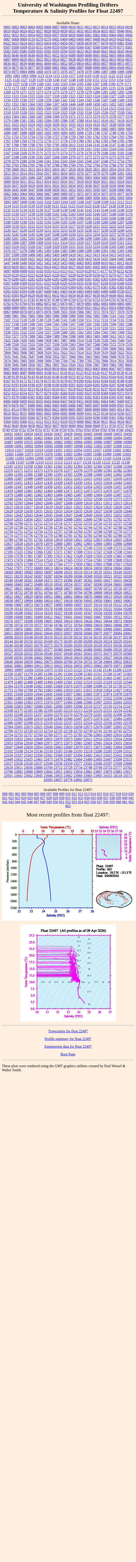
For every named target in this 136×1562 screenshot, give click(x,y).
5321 (120, 243)
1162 (56, 84)
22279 (87, 715)
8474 (7, 405)
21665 (48, 686)
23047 (8, 747)
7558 (56, 344)
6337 (96, 283)
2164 (112, 149)
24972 (87, 780)
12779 (48, 536)
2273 (96, 157)
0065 (120, 35)
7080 (7, 316)
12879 (48, 544)
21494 (48, 682)
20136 (107, 637)
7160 (31, 324)
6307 (7, 283)
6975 (39, 312)
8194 (23, 385)
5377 (15, 251)
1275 (56, 92)
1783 (104, 141)
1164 (72, 84)
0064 (112, 35)
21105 (58, 670)
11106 (10, 462)
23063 (58, 747)
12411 (58, 479)
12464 (48, 491)
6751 (80, 300)
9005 (112, 409)
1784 (112, 141)
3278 (96, 173)
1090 (129, 72)
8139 (15, 377)
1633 (80, 125)
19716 (18, 625)
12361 (48, 466)
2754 (120, 161)
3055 (72, 173)
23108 (18, 751)
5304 (129, 239)
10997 (68, 446)
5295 (72, 239)
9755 (38, 430)
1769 (23, 141)
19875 (8, 629)
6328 (55, 283)
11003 (97, 446)
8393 (96, 397)
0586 (23, 51)
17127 (78, 548)
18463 (18, 584)
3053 (56, 173)
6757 (128, 300)
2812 (23, 169)
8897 (80, 409)
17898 (107, 564)
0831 (96, 59)
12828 (18, 544)
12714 (48, 523)
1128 (31, 80)
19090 (68, 605)
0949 (120, 68)
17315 (87, 552)
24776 (68, 780)
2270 (72, 157)
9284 (56, 418)
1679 (88, 129)
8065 (96, 369)
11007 (107, 446)
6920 (80, 308)
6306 (129, 279)
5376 (7, 251)
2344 (72, 161)
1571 (72, 116)
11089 (107, 454)
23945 (38, 776)
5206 (112, 222)
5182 (96, 218)
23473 (48, 759)
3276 (80, 173)
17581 (97, 560)
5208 (129, 222)
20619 (78, 658)
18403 (97, 580)
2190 (31, 157)
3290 (64, 177)
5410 (72, 255)
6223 (31, 275)
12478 (127, 491)
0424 (23, 43)
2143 (80, 145)
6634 (72, 295)
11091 (126, 454)
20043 (38, 633)
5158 (31, 214)
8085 (15, 373)
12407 (18, 479)
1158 (24, 84)
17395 (48, 556)
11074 (38, 454)
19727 (38, 625)
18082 (28, 572)
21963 (28, 702)
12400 (97, 475)
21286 (48, 674)
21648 (28, 686)
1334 (7, 100)
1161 (47, 84)
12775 (18, 536)
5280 (7, 239)
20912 (38, 666)
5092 (112, 198)
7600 (112, 348)
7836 (129, 361)
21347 (117, 674)
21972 (38, 702)
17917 (117, 564)
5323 (7, 247)
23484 (78, 759)
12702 (117, 519)
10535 (28, 442)
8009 (15, 369)
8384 (56, 397)
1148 (72, 80)
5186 (120, 218)
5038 (104, 186)
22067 (28, 706)
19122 (117, 605)
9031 (23, 413)
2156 (56, 149)
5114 (7, 206)
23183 (58, 751)
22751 (127, 731)
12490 (87, 495)
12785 (107, 536)
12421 (18, 483)
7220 (104, 328)
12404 (127, 475)
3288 (47, 177)
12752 (28, 531)
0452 (31, 43)
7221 (112, 328)
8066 (104, 369)
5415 (112, 255)
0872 (120, 64)
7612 (63, 352)
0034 (96, 31)
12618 (38, 507)
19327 (58, 613)
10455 (117, 434)
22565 (117, 723)
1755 (39, 137)
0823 (47, 59)
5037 (96, 186)
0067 (7, 39)
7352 (129, 332)
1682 (104, 129)
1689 (31, 133)
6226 (56, 275)
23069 (68, 747)
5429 (80, 259)
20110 (48, 637)
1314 (23, 96)
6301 (88, 279)
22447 (78, 719)
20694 (58, 662)
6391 (129, 287)
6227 (64, 275)
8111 (55, 373)
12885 (107, 544)
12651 (107, 515)
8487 (80, 405)
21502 (78, 682)
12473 (87, 491)
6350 (128, 283)
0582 (7, 51)
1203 (87, 88)
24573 (127, 776)
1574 (96, 116)
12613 (117, 503)
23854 (78, 772)
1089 (120, 72)
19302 (28, 613)
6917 (56, 308)
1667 (129, 125)
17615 (127, 560)
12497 (117, 495)
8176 (56, 381)
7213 (63, 328)
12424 (38, 483)
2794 (96, 165)
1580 (15, 121)
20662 (38, 662)
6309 (23, 283)
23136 (38, 751)
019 (124, 794)
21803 (48, 690)
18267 (38, 576)
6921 (88, 308)
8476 (15, 405)
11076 (48, 454)
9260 (7, 418)
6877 (72, 304)
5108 (96, 202)
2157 (64, 149)
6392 (7, 291)
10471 (68, 438)
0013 (96, 27)
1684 (120, 129)
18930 (127, 597)
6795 (31, 304)
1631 (64, 125)
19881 (28, 629)
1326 (104, 96)
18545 (58, 584)
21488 (28, 682)
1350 (129, 100)
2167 (7, 153)
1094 (32, 76)
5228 (23, 230)
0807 (7, 59)
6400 (47, 291)
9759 (63, 430)
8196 (31, 385)
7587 (39, 348)
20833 (127, 662)
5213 (39, 226)
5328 (47, 247)
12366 (97, 466)
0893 (104, 68)
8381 (31, 397)
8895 (72, 409)
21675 (78, 686)
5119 (39, 206)
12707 (127, 519)
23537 (38, 763)
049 (49, 802)
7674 (7, 361)
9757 (47, 430)
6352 (7, 287)
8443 (47, 401)
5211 (23, 226)
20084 (117, 633)
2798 (129, 165)
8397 (120, 397)
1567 (39, 116)
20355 (18, 649)
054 (80, 802)
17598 (107, 560)
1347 (104, 100)
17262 (28, 552)
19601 (48, 621)
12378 (78, 470)
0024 (23, 31)
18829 (28, 597)
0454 (47, 43)
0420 (120, 39)
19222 (107, 609)
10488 (97, 438)
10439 (68, 434)
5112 (120, 202)
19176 (48, 609)
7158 (15, 324)
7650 (47, 357)
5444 (112, 259)
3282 (129, 173)
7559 (64, 344)
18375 (58, 580)
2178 (88, 153)
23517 (8, 763)
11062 (117, 450)
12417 (107, 479)
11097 (48, 458)
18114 (87, 572)
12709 (18, 523)
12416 (97, 479)
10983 (68, 442)
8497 (96, 405)
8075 (120, 369)
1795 (56, 145)
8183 (96, 381)
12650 (97, 515)
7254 (39, 332)
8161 (88, 377)
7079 (129, 312)
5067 (47, 194)
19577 (18, 621)
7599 (104, 348)
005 (36, 794)
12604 (28, 503)
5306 (15, 243)
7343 (104, 332)
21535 (117, 682)
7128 (31, 320)
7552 (23, 344)
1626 (47, 125)
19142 (18, 609)
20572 (97, 654)
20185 (68, 641)
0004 (31, 27)
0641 (104, 51)
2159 (80, 149)
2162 (96, 149)
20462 (78, 649)
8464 (104, 401)
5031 (47, 186)
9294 (88, 418)
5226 (7, 230)
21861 (78, 694)
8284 (64, 393)
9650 (31, 426)
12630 (28, 511)
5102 (48, 202)
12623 (87, 507)
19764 (78, 625)
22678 (97, 727)
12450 (48, 487)
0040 (120, 31)
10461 (28, 438)
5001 (72, 177)
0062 (96, 35)
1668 (7, 129)
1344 (80, 100)
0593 (56, 51)
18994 (28, 601)
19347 (87, 613)
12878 (38, 544)
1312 (7, 96)
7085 (47, 316)
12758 (68, 531)
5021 (104, 182)
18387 (78, 580)
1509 (64, 108)
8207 (112, 385)
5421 (31, 259)
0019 (7, 31)
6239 (88, 275)
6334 (72, 283)
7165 (56, 324)
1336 (23, 100)
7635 (7, 357)
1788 (15, 145)
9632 (112, 422)
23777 (117, 767)
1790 (31, 145)
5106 (80, 202)
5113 (128, 202)
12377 (68, 470)
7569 (104, 344)
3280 (112, 173)
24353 (107, 776)
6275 (104, 275)
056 (93, 802)
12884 (97, 544)
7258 (56, 332)
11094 (29, 458)
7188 (15, 328)
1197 (39, 88)
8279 (47, 393)
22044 (117, 702)
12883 (87, 544)
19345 (78, 613)
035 (93, 798)
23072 (87, 747)
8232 (96, 389)
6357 (47, 287)
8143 (31, 377)
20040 (28, 633)
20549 (68, 654)
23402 (87, 755)
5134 (23, 210)
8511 (7, 409)
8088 (31, 373)
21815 (87, 690)
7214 (72, 328)
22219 (97, 711)
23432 (117, 755)
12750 (8, 531)
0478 (104, 43)
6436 (72, 291)
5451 (39, 263)
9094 (56, 413)
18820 (117, 593)
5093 (120, 198)
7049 (56, 312)
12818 (48, 540)
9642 (7, 426)
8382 (39, 397)
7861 (47, 365)
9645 (15, 426)
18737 (127, 588)
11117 (77, 462)
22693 (117, 727)
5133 (15, 210)
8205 (96, 385)
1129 (40, 80)
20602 (38, 658)
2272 (88, 157)
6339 (112, 283)
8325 (88, 393)
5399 (23, 255)
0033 (88, 31)
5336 (104, 247)
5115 (15, 206)
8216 (55, 389)
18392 (87, 580)
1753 (23, 137)
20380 (58, 649)
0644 (129, 51)
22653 (68, 727)
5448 (15, 263)
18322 (117, 576)
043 (11, 802)
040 (125, 798)
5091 (104, 198)
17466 (127, 556)
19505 (107, 617)
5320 (112, 243)
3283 (7, 177)
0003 (23, 27)
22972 (58, 743)
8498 (104, 405)
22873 (68, 739)
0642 (112, 51)
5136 (39, 210)
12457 (117, 487)
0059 (72, 35)
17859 (78, 564)
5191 (31, 222)
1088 (112, 72)
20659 (28, 662)
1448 (80, 104)
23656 (28, 767)
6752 (88, 300)
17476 (18, 560)
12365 (87, 466)
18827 (18, 597)
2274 (104, 157)
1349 (120, 100)
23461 (38, 759)
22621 (38, 727)
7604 (7, 352)
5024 (120, 182)
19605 (58, 621)
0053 (23, 35)
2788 (56, 165)
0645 (7, 55)
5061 (129, 190)
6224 (39, 275)
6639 (104, 295)
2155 (47, 149)
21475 (127, 678)
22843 (28, 739)
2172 (47, 153)
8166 (129, 377)
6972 (31, 312)
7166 (64, 324)
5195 (64, 222)
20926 (68, 666)
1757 (56, 137)
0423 (15, 43)
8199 (56, 385)
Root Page (67, 1054)
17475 (8, 560)
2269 (64, 157)
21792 (38, 690)
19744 (48, 625)
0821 (31, 59)
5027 (15, 186)
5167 (104, 214)
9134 (104, 413)
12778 (38, 536)
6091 (88, 267)
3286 (31, 177)
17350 (8, 556)
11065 (9, 454)
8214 (39, 389)
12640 (127, 511)
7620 (112, 352)
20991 (9, 670)
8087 (23, 373)
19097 (78, 605)
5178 (64, 218)
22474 (97, 719)
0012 (88, 27)
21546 (127, 682)
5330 (64, 247)
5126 (96, 206)
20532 (28, 654)
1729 (88, 133)
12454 (87, 487)
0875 (15, 68)
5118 (31, 206)
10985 (87, 442)
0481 (120, 43)
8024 (39, 369)
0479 (112, 43)
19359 (107, 613)
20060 (87, 633)
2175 (72, 153)
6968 (15, 312)
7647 (31, 357)
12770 (117, 531)
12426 (48, 483)
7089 (72, 316)
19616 (78, 621)
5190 (23, 222)
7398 (72, 336)
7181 (88, 324)
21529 (107, 682)
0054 (31, 35)
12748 (117, 527)
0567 (88, 47)
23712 (57, 767)
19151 (28, 609)
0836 (7, 64)
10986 (97, 442)
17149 (87, 548)
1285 (120, 92)
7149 (72, 320)
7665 (96, 357)
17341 (127, 552)
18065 (127, 568)
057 (99, 802)
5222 (104, 226)
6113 (56, 271)
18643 (28, 588)
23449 (8, 759)
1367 (56, 104)
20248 (18, 645)
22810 (117, 735)
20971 (117, 666)
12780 (58, 536)
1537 (112, 112)
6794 (23, 304)
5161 (56, 214)
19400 (18, 617)
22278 (78, 715)
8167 (7, 381)
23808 (28, 772)
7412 (112, 336)
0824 (56, 59)
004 (30, 794)
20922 (58, 666)
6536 (120, 291)
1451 (104, 104)
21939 (117, 698)
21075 (48, 670)
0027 (39, 31)
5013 (39, 182)
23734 (77, 767)
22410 (38, 719)
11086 (97, 454)
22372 (8, 719)
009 (62, 794)
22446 (68, 719)
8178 (64, 381)
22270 (58, 715)
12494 (97, 495)
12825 (117, 540)
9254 (112, 413)
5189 (15, 222)
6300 (80, 279)
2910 (120, 169)
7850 (31, 365)
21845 (48, 694)
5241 (129, 230)
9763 (87, 430)
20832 (117, 662)
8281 (56, 393)
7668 (112, 357)
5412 (88, 255)
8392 (88, 397)
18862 (68, 597)
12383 (127, 470)
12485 (68, 495)
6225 (47, 275)
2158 (72, 149)
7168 (80, 324)
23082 (107, 747)
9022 (15, 413)
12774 (8, 536)
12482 (38, 495)
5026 (7, 186)
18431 (117, 580)
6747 (47, 300)
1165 (79, 84)
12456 (107, 487)
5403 (56, 255)
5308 (31, 243)
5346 (129, 247)
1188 (31, 88)
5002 (80, 177)
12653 (127, 515)
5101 (40, 202)
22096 (78, 706)
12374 (48, 470)
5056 (96, 190)
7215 (80, 328)
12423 (28, 483)
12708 (8, 523)
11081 (58, 454)
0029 (56, 31)
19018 (68, 601)
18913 (107, 597)
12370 (8, 470)
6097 (7, 271)
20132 (77, 637)
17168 (107, 548)
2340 (39, 161)
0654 (64, 55)
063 (68, 806)
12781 (68, 536)
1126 (16, 80)
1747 (104, 133)
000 (5, 794)
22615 (28, 727)
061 (125, 802)
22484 (117, 719)
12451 (58, 487)
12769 (107, 531)
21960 (18, 702)
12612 (107, 503)
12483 (48, 495)
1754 (31, 137)
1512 (88, 108)
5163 (72, 214)
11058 (107, 450)
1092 (16, 76)
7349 (120, 332)
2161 (88, 149)
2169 (23, 153)
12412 (67, 479)
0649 (31, 55)
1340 (56, 100)
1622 (15, 125)
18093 (38, 572)
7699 (47, 361)
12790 (18, 540)
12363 (68, 466)
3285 (23, 177)
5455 (64, 263)
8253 (15, 393)
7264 (96, 332)
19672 (117, 621)
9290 (64, 418)
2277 (129, 157)
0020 (15, 31)
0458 (80, 43)
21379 (18, 678)
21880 (8, 698)
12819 (58, 540)
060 (118, 802)
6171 (96, 271)
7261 (72, 332)
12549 (58, 499)
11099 (68, 458)
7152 (96, 320)
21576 (18, 686)
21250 (8, 674)
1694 (64, 133)
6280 (15, 279)
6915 (39, 308)
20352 (8, 649)
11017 (19, 450)
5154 (129, 210)
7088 (64, 316)
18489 (38, 584)
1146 (56, 80)
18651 (38, 588)
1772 (39, 141)
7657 (64, 357)
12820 (68, 540)
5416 (120, 255)
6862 (39, 304)
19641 (97, 621)
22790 (87, 735)
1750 (129, 133)
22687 (107, 727)
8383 (47, 397)
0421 (128, 39)
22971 (48, 743)
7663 (88, 357)
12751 (18, 531)
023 (17, 798)
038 (112, 798)
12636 (87, 511)
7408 (104, 336)
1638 (112, 125)
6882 (96, 304)
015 (99, 794)
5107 (88, 202)
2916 (39, 173)
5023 (112, 182)
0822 (39, 59)
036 (99, 798)
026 (36, 798)
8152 (80, 377)
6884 (112, 304)
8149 (64, 377)
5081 (23, 198)
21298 (78, 674)
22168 (8, 711)
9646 (23, 426)
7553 (31, 344)
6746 (39, 300)
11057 (97, 450)
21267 (18, 674)
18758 (28, 593)
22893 (78, 739)
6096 (129, 267)
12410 (48, 479)
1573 (88, 116)
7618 (96, 352)
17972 (28, 568)
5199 (96, 222)
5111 (112, 202)
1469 (129, 104)
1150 (87, 80)
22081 (48, 706)
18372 (48, 580)
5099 (23, 202)
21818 (97, 690)
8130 (120, 373)
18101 (68, 572)
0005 (39, 27)
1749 (120, 133)
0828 (72, 59)
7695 (31, 361)
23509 (117, 759)
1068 (39, 72)
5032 (56, 186)
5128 (112, 206)
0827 (64, 59)
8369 (112, 393)
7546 (120, 340)
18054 (107, 568)
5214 (47, 226)
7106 (129, 316)
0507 (7, 47)
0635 (88, 51)
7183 (104, 324)
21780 (28, 690)
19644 (107, 621)
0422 (7, 43)
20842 (8, 666)
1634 (88, 125)
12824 (107, 540)
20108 (28, 637)
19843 (107, 625)
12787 (127, 536)
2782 (7, 165)
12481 (28, 495)
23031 (117, 743)
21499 (58, 682)
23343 (28, 755)
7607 (31, 352)
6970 (23, 312)
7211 (47, 328)
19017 (58, 601)
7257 (47, 332)
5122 (63, 206)
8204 (88, 385)
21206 (117, 670)
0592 (47, 51)
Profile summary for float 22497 (68, 1039)
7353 (7, 336)
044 (17, 802)
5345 (120, 247)
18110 (78, 572)
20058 (77, 633)
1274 (47, 92)
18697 (87, 588)
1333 (129, 96)
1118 (79, 76)
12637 (97, 511)
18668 (58, 588)
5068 (56, 194)
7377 (15, 336)
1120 (95, 76)
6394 (23, 291)
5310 (47, 243)
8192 (7, 385)
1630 (56, 125)
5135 (31, 210)
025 (30, 798)
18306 (78, 576)
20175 (58, 641)
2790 (72, 165)
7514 (80, 340)
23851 (58, 772)
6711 (23, 300)
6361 (80, 287)
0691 (96, 55)
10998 (78, 446)
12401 (107, 475)
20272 (48, 645)
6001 (72, 263)
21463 (107, 678)
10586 (38, 442)
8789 (23, 409)
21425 (58, 678)
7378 (23, 336)
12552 (87, 499)
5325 (23, 247)
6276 (112, 275)
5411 (80, 255)
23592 (87, 763)
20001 (117, 629)
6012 (120, 263)
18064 (117, 568)
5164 (80, 214)
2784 (23, 165)
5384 (56, 251)
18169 (117, 572)
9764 (95, 430)
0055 (39, 35)
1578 (129, 116)
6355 (31, 287)
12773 (127, 531)
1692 (47, 133)
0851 (56, 64)
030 (62, 798)
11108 (29, 462)
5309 (39, 243)
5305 (7, 243)
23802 (18, 772)
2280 (23, 161)
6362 (88, 287)
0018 (128, 27)
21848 (58, 694)
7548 (7, 344)
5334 (96, 247)
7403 (88, 336)
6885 (120, 304)
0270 (39, 39)
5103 (56, 202)
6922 (96, 308)
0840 (31, 64)
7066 (80, 312)
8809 (39, 409)
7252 (23, 332)
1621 (7, 125)
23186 (68, 751)
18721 (107, 588)
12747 (107, 527)
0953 (129, 68)
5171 (7, 218)
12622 (78, 507)
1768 (15, 141)
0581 (128, 47)
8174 (39, 381)
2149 (129, 145)
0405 (72, 39)
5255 (104, 234)
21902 (68, 698)
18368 (38, 580)
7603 (129, 348)
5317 (88, 243)
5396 (129, 251)
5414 (104, 255)
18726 (117, 588)
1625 (39, 125)
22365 (127, 715)
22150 (107, 706)
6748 (55, 300)
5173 (23, 218)
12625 (107, 507)
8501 (120, 405)
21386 (28, 678)
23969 (78, 776)
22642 (58, 727)
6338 (104, 283)
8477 (23, 405)
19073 (38, 605)
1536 (104, 112)
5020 (96, 182)
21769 (18, 690)
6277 (120, 275)
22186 (38, 711)
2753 (112, 161)
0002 (15, 27)
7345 (112, 332)
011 (74, 794)
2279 (15, 161)
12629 (18, 511)
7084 (39, 316)
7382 (39, 336)
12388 (38, 475)
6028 (80, 267)
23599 (117, 763)
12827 (8, 544)
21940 (127, 698)
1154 (119, 80)
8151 (72, 377)
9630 (96, 422)
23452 (18, 759)
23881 (117, 772)
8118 (63, 373)
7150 (80, 320)
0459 (88, 43)
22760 (38, 735)
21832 (127, 690)
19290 (8, 613)
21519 (87, 682)
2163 (104, 149)
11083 (68, 454)
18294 (58, 576)
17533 (48, 560)
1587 (72, 121)
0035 (104, 31)
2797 (120, 165)
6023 (39, 267)
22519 (48, 723)
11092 (9, 458)
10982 (58, 442)
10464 (48, 438)
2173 (56, 153)
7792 (96, 361)
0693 (112, 55)
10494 (117, 438)
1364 (31, 104)
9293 (80, 418)
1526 (72, 112)
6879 (80, 304)
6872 (47, 304)
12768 (97, 531)
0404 (63, 39)
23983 (87, 776)
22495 (127, 719)
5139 (64, 210)
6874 (64, 304)
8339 (96, 393)
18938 (8, 601)
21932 (107, 698)
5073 (88, 194)
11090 (117, 454)
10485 (87, 438)
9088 (31, 413)
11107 (20, 462)
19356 (97, 613)
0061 (88, 35)
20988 (127, 666)
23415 (107, 755)
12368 (117, 466)
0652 (56, 55)
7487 (64, 340)
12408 (28, 479)
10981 (48, 442)
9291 (72, 418)
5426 (72, 259)
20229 (117, 641)
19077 (48, 605)
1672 (39, 129)
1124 (127, 76)
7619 (104, 352)
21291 (58, 674)
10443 (87, 434)
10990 (8, 446)
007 (49, 794)
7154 (112, 320)
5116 (23, 206)
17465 (117, 556)
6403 (64, 291)
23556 (58, 763)
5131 (128, 206)
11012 (127, 446)
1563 (7, 116)
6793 (15, 304)
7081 (15, 316)
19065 (127, 601)
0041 (129, 31)
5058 (112, 190)
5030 (39, 186)
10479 (78, 438)
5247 (47, 234)
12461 (28, 491)
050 (55, 802)
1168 (103, 84)
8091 (39, 373)
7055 (64, 312)
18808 (97, 593)
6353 (15, 287)
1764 (112, 137)
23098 (127, 747)
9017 (128, 409)
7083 (31, 316)
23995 (97, 776)
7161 (39, 324)
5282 (23, 239)
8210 (7, 389)
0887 (80, 68)
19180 (58, 609)
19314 (38, 613)
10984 (78, 442)
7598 (96, 348)
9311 (31, 422)
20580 (127, 654)
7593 (56, 348)
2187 (7, 157)
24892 (78, 780)
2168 (15, 153)
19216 (97, 609)
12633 (58, 511)
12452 (68, 487)
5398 (15, 255)
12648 (78, 515)
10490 (107, 438)
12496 (107, 495)
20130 (67, 637)
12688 (68, 519)
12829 (28, 544)
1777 (56, 141)
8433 (31, 401)
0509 (23, 47)
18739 (8, 593)
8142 (23, 377)
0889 (96, 68)
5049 (47, 190)
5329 (56, 247)
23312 (127, 751)
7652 (56, 357)
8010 (23, 369)
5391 (104, 251)
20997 (18, 670)
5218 (80, 226)
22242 (127, 711)
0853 (72, 64)
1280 (96, 92)
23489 (87, 759)
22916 (97, 739)
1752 (15, 137)
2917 (47, 173)
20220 (97, 641)
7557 (47, 344)
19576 (8, 621)
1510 (72, 108)
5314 (63, 243)
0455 (56, 43)
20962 (97, 666)
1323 (88, 96)
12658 (48, 519)
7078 (120, 312)
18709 (97, 588)
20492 (97, 649)
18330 (127, 576)
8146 (56, 377)
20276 (58, 645)
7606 (23, 352)
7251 (15, 332)
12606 (48, 503)
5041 (129, 186)
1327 (112, 96)
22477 (107, 719)
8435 (39, 401)
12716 (57, 523)
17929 (127, 564)
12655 (18, 519)
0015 (112, 27)
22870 (58, 739)
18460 (8, 584)
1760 (80, 137)
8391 (80, 397)
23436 (127, 755)
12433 (97, 483)
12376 (58, 470)
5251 (80, 234)
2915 (31, 173)
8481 (39, 405)
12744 (87, 527)
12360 (38, 466)
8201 (72, 385)
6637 (88, 295)
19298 (18, 613)
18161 (107, 572)
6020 (15, 267)
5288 (64, 239)
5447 (7, 263)
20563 (87, 654)
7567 (88, 344)
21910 (87, 698)
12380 (97, 470)
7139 (47, 320)
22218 (87, 711)
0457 (72, 43)
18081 (18, 572)
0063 (104, 35)
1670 (23, 129)
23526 (18, 763)
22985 (87, 743)
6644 (15, 300)
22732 (78, 731)
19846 (117, 625)
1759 (72, 137)
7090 (80, 316)
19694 (127, 621)
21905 (78, 698)
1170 (119, 84)
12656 (28, 519)
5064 (23, 194)
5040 (120, 186)
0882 (64, 68)
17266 (38, 552)
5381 (39, 251)
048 (43, 802)
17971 (18, 568)
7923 (64, 365)
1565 (23, 116)
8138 (7, 377)
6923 (104, 308)
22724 (48, 731)
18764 (48, 593)
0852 (64, 64)
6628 (23, 295)
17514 (38, 560)
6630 (39, 295)
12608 (68, 503)
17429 (87, 556)
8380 (23, 397)
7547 (129, 340)
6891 (23, 308)
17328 (107, 552)
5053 (80, 190)
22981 (78, 743)
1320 (64, 96)
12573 (117, 499)
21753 (8, 690)
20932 (78, 666)
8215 (47, 389)
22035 (107, 702)
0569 (104, 47)
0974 (7, 72)
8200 (64, 385)
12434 (107, 483)
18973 (18, 601)
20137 (117, 637)
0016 (120, 27)
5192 (39, 222)
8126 (96, 373)
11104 (116, 458)
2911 (128, 169)
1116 (64, 76)
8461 (96, 401)
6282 (31, 279)
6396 (31, 291)
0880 (47, 68)
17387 (38, 556)
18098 (58, 572)
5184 (112, 218)
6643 (7, 300)
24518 (117, 776)
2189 (23, 157)
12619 (48, 507)
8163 (104, 377)
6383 (120, 287)
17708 (28, 564)
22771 (58, 735)
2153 (31, 149)
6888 (7, 308)
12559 (107, 499)
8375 (7, 397)
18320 (97, 576)
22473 (87, 719)
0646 (15, 55)
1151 (95, 80)
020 (131, 794)
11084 (77, 454)
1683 (112, 129)
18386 (68, 580)
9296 (96, 418)
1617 (112, 121)
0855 (88, 64)
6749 (63, 300)
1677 (72, 129)
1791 (39, 145)
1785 (120, 141)
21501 (68, 682)
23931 (8, 776)
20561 (78, 654)
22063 (18, 706)
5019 (88, 182)
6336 (88, 283)
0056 (47, 35)
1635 (96, 125)
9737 (120, 426)
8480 (31, 405)
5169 (120, 214)
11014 (9, 450)
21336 (107, 674)
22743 (107, 731)
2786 (39, 165)
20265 (28, 645)
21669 (58, 686)
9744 (128, 426)
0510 (31, 47)
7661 (80, 357)
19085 (58, 605)
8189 (129, 381)
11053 (68, 450)
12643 (28, 515)
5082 (31, 198)
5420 (23, 259)
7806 (104, 361)
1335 (15, 100)
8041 (64, 369)
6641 (120, 295)
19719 (28, 625)
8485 (64, 405)
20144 (8, 641)
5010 (15, 182)
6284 (47, 279)
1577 (120, 116)
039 (118, 798)
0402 (55, 39)
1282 (112, 92)
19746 (58, 625)
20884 (28, 666)
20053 (57, 633)
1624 (31, 125)
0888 (88, 68)
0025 (31, 31)
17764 (58, 564)
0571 (120, 47)
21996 (87, 702)
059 (112, 802)
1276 (64, 92)
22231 (107, 711)
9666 (88, 426)
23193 (78, 751)
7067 (88, 312)
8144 (39, 377)
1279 (88, 92)
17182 (127, 548)
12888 (127, 544)
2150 (7, 149)
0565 (72, 47)
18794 (78, 593)
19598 (38, 621)
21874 (107, 694)
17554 (87, 560)
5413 (96, 255)
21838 (18, 694)
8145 (47, 377)
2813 (31, 169)
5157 (23, 214)
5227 (15, 230)
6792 (7, 304)
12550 (68, 499)
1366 (47, 104)
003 (24, 794)
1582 (31, 121)
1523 (47, 112)
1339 (47, 100)
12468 (58, 491)
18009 (38, 568)
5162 (64, 214)
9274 (39, 418)
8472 (129, 401)
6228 (72, 275)
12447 (18, 487)
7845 (15, 365)
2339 (31, 161)
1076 (64, 72)
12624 (97, 507)
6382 (112, 287)
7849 (23, 365)
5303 (120, 239)
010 (68, 794)
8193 (15, 385)
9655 (47, 426)
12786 (117, 536)
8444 (56, 401)
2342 (56, 161)
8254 (23, 393)
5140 (72, 210)
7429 (23, 340)
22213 (78, 711)
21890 (38, 698)
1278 (80, 92)
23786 (8, 772)
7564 (80, 344)
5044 (7, 190)
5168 (112, 214)
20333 (107, 645)
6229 (80, 275)
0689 (80, 55)
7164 (47, 324)
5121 (55, 206)
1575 (104, 116)
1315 (31, 96)
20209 (87, 641)
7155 (120, 320)
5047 (31, 190)
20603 (48, 658)
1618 (120, 121)
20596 (28, 658)
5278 (120, 234)
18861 (58, 597)
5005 (104, 177)
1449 (88, 104)
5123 (71, 206)
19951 (48, 629)
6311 (39, 283)
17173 (117, 548)
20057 (67, 633)
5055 (88, 190)
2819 (80, 169)
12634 (68, 511)
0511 (39, 47)
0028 (47, 31)
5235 (80, 230)
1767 (7, 141)
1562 (129, 112)
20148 (18, 641)
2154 (39, 149)
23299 (117, 751)
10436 (48, 434)
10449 (107, 434)
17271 (58, 552)
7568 (96, 344)
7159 (23, 324)
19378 (127, 613)
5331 (72, 247)
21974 (48, 702)
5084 (47, 198)
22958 (28, 743)
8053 (88, 369)
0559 (55, 47)
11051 (58, 450)
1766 (129, 137)
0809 (15, 59)
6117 (72, 271)
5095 (7, 202)
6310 (31, 283)
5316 (80, 243)
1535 (96, 112)
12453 (78, 487)
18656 (48, 588)
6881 (88, 304)
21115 (68, 670)
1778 (64, 141)
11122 (106, 462)
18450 (127, 580)
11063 (126, 450)
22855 (48, 739)
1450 (96, 104)
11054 (77, 450)
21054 (38, 670)
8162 (96, 377)
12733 (28, 527)
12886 (117, 544)
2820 (88, 169)
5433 (88, 259)
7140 (55, 320)
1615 (96, 121)
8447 (64, 401)
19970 (68, 629)
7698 (39, 361)
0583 (15, 51)
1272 (31, 92)
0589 (31, 51)
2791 (80, 165)
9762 (79, 430)
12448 (28, 487)
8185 (112, 381)
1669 (15, 129)
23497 (107, 759)
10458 (8, 438)
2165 (120, 149)
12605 (38, 503)
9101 (88, 413)
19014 (48, 601)
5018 (80, 182)
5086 (64, 198)
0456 (64, 43)
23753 (107, 767)
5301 (104, 239)
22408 (28, 719)
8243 (112, 389)
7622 (120, 352)
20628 (117, 658)
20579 (117, 654)
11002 (88, 446)
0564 (63, 47)
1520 (23, 112)
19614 (68, 621)
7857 (39, 365)
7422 (129, 336)
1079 (88, 72)
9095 (64, 413)
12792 (38, 540)
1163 (63, 84)
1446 (72, 104)
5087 (72, 198)
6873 (56, 304)
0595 (72, 51)
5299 (88, 239)
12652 (117, 515)
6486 (104, 291)
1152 (103, 80)
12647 (68, 515)
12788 (8, 540)
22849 (38, 739)
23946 (48, 776)
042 (5, 802)
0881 (56, 68)
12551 (78, 499)
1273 (39, 92)
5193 (47, 222)
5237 (96, 230)
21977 (58, 702)
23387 (68, 755)
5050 (56, 190)
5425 (64, 259)
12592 (8, 503)
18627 (8, 588)
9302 (120, 418)
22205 (58, 711)
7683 (23, 361)
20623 (97, 658)
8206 (104, 385)
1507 (56, 108)
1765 (120, 137)
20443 (68, 649)
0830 (88, 59)
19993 (97, 629)
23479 (58, 759)
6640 (112, 295)
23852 (68, 772)
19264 (117, 609)
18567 (87, 584)
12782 (78, 536)
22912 (87, 739)
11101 (87, 458)
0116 (31, 39)
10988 (117, 442)
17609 (117, 560)
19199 (78, 609)
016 (105, 794)
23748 (87, 767)
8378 (15, 397)
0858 (112, 64)
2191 (39, 157)
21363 (127, 674)
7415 (120, 336)
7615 (88, 352)
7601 (120, 348)
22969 (38, 743)
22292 (107, 715)
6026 (64, 267)
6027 (72, 267)
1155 (127, 80)
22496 (8, 723)
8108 (47, 373)
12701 (107, 519)
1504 (47, 108)
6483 (80, 291)
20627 (107, 658)
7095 (96, 316)
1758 (64, 137)
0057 (56, 35)
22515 (38, 723)
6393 (15, 291)
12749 (127, 527)
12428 (58, 483)
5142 (88, 210)
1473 (15, 108)
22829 (8, 739)
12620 (58, 507)
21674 (68, 686)
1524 (56, 112)
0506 (129, 43)
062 (131, 802)
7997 (120, 365)
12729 (8, 527)
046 (30, 802)
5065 (31, 194)
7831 (120, 361)
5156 (15, 214)
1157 (16, 84)
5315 (72, 243)
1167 (95, 84)
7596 (80, 348)
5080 (15, 198)
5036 (88, 186)
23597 (107, 763)
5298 (80, 239)
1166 (87, 84)
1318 (56, 96)
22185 (28, 711)
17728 (48, 564)
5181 (88, 218)
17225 (18, 552)
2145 (96, 145)
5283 (31, 239)
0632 (80, 51)
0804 (120, 55)
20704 (78, 662)
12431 (87, 483)
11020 (48, 450)
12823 (97, 540)
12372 (28, 470)
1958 (64, 145)
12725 (107, 523)
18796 (87, 593)
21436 (78, 678)
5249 (64, 234)
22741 (97, 731)
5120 (47, 206)
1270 (15, 92)
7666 (104, 357)
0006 (47, 27)
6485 (96, 291)
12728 (127, 523)
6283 (39, 279)
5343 (112, 247)
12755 (48, 531)
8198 (47, 385)
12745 (97, 527)
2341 (47, 161)
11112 (58, 462)
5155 (7, 214)
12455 (97, 487)
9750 (14, 430)
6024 (47, 267)
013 (87, 794)
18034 (87, 568)
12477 (117, 491)
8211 (15, 389)
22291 (97, 715)
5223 (112, 226)
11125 (115, 462)
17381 (28, 556)
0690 (88, 55)
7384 (47, 336)
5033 (64, 186)
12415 (87, 479)
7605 (15, 352)
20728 (97, 662)
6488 (112, 291)
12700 (97, 519)
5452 (47, 263)
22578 (127, 723)
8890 (63, 409)
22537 (68, 723)
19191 (68, 609)
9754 (30, 430)
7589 (47, 348)
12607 (58, 503)
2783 (15, 165)
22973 (68, 743)
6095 (120, 267)
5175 (39, 218)
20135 (97, 637)
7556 (39, 344)
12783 (87, 536)
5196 (72, 222)
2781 (129, 161)
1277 (72, 92)
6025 (56, 267)
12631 (38, 511)
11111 (49, 462)
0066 (129, 35)
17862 (87, 564)
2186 (129, 153)
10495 (127, 438)
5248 (56, 234)
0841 (39, 64)
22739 (87, 731)
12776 (28, 536)
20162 (38, 641)
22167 (127, 706)
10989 (127, 442)
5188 (7, 222)
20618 (68, 658)
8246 (120, 389)
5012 (31, 182)
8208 (120, 385)
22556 (107, 723)
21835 (8, 694)
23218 (87, 751)
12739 (58, 527)
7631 (128, 352)
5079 (7, 198)
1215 (112, 88)
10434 (28, 434)
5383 (47, 251)
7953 (80, 365)
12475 (97, 491)
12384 (8, 475)
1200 (63, 88)
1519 (15, 112)
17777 (68, 564)
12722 (77, 523)
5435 (104, 259)
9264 (15, 418)
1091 (8, 76)
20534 (38, 654)
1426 (64, 104)
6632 (56, 295)
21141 (87, 670)
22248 (18, 715)
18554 (68, 584)
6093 (104, 267)
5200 (104, 222)
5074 (96, 194)
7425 (7, 340)
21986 (78, 702)
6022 (31, 267)
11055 (87, 450)
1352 (15, 104)
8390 (72, 397)
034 (87, 798)
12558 (97, 499)
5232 (56, 230)
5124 (79, 206)
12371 (18, 470)
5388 (80, 251)
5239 (112, 230)
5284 (39, 239)
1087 (104, 72)
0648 (23, 55)
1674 (56, 129)
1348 (112, 100)
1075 (56, 72)
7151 (88, 320)
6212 (120, 271)
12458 (127, 487)
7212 (55, 328)
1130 (47, 80)
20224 (107, 641)
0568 (96, 47)
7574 (120, 344)
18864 (78, 597)
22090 (58, 706)
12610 (87, 503)
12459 (8, 491)
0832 (104, 59)
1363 (23, 104)
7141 (63, 320)
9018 (7, 413)
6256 (96, 275)
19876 (18, 629)
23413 (97, 755)
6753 (96, 300)
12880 (58, 544)
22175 (18, 711)
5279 (129, 234)
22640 (48, 727)
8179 (72, 381)
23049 (18, 747)
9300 (104, 418)
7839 (7, 365)
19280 (127, 609)
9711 (104, 426)
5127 (104, 206)
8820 (47, 409)
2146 (104, 145)
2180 (104, 153)
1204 (95, 88)
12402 (117, 475)
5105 (72, 202)
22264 (48, 715)
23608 (127, 763)
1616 (104, 121)
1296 (129, 92)
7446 (39, 340)
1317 (47, 96)
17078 (58, 548)
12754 (38, 531)
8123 (80, 373)
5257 (112, 234)
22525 (58, 723)
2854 (112, 169)
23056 (48, 747)
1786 (129, 141)
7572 (112, 344)
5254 (96, 234)
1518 (7, 112)
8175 (47, 381)
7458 (47, 340)
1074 (47, 72)
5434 (96, 259)
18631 (18, 588)
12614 (127, 503)
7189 (23, 328)
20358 (28, 649)
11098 (58, 458)
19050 (97, 601)
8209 (129, 385)
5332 (80, 247)
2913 (15, 173)
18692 (78, 588)
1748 (112, 133)
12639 (117, 511)
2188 (15, 157)
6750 (72, 300)
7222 (120, 328)
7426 (15, 340)
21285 (38, 674)
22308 (117, 715)
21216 (126, 670)
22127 (97, 706)
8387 (64, 397)
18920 (117, 597)
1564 (15, 116)
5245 (31, 234)
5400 (31, 255)
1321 (72, 96)
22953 (8, 743)
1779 (72, 141)
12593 (18, 503)
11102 (97, 458)
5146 (120, 210)
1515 (112, 108)
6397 (39, 291)
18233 (18, 576)
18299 (68, 576)
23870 (107, 772)
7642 (23, 357)
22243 (8, 715)
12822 (87, 540)
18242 (28, 576)
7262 (80, 332)
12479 (8, 495)
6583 (15, 295)
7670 (120, 357)
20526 (127, 649)
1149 (79, 80)
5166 (96, 214)
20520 (117, 649)
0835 (129, 59)
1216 (120, 88)
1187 (23, 88)
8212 (23, 389)
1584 (47, 121)
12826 (127, 540)
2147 (112, 145)
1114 (48, 76)
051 (62, 802)
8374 (129, 393)
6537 (129, 291)
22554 (87, 723)
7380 (31, 336)
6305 (120, 279)
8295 (72, 393)
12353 (18, 466)
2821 (96, 169)
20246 (8, 645)
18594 (107, 584)
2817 (64, 169)
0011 (80, 27)
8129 (112, 373)
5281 (15, 239)
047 (36, 802)
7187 (7, 328)
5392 (112, 251)
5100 (31, 202)
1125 (8, 80)
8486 (72, 405)
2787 (47, 165)
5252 (88, 234)
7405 (96, 336)
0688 (72, 55)
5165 (88, 214)
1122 (111, 76)
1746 (96, 133)
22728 (68, 731)
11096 (39, 458)
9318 (63, 422)
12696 (87, 519)
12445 (127, 483)
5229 (31, 230)
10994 (38, 446)
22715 (18, 731)
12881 (68, 544)
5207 (120, 222)
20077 (107, 633)
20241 (127, 641)
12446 (8, 487)
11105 (126, 458)
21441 (87, 678)
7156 (128, 320)
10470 (58, 438)
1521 (31, 112)
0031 (72, 31)
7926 (72, 365)
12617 (28, 507)
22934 (117, 739)
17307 (68, 552)
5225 (128, 226)
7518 (88, 340)
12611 (97, 503)
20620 (87, 658)
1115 (56, 76)
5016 (63, 182)
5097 (15, 202)
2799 (7, 169)
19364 (117, 613)
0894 (112, 68)
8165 (120, 377)
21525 (97, 682)
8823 (55, 409)
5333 (88, 247)
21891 (48, 698)
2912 (7, 173)
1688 (23, 133)
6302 (96, 279)
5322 (128, 243)
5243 (15, 234)
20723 (87, 662)
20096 (8, 637)
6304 (112, 279)
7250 (7, 332)
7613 (72, 352)
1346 (96, 100)
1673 (47, 129)
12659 (58, 519)
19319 (48, 613)
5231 (47, 230)
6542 (7, 295)
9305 (15, 422)
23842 (48, 772)
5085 (56, 198)
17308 (78, 552)
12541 (18, 499)
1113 (40, 76)
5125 (88, 206)
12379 (87, 470)
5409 (64, 255)
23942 (28, 776)
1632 (72, 125)
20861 (18, 666)
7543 (112, 340)
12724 (97, 523)
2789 (64, 165)
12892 (18, 548)
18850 (38, 597)
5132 (7, 210)
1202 (79, 88)
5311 (55, 243)
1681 (96, 129)
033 (80, 798)
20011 (8, 633)
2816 (56, 169)
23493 (97, 759)
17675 (18, 564)
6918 (64, 308)
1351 (7, 104)
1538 (120, 112)
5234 (72, 230)
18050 (97, 568)
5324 (15, 247)
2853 (104, 169)
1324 (96, 96)
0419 (112, 39)
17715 (38, 564)
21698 (97, 686)
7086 (56, 316)
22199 (48, 711)
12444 (117, 483)
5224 (120, 226)
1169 (111, 84)
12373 (38, 470)
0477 (96, 43)
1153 (111, 80)
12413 (77, 479)
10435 (38, 434)
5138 (56, 210)
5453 (56, 263)
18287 (48, 576)
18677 (68, 588)
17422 (68, 556)
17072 (48, 548)
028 (49, 798)
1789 (23, 145)
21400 (38, 678)
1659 (120, 125)
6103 (48, 271)
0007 (56, 27)
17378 (18, 556)
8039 (56, 369)
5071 (72, 194)
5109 (104, 202)
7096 (104, 316)
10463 (38, 438)
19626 (87, 621)
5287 (56, 239)
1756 (47, 137)
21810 (68, 690)
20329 (97, 645)
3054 (64, 173)
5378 (23, 251)
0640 (96, 51)
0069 (23, 39)
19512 (117, 617)
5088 (80, 198)
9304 (7, 422)
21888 (28, 698)
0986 (31, 72)
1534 (88, 112)
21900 (58, 698)
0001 (7, 27)
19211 (87, 609)
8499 (112, 405)
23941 (18, 776)
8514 (15, 409)
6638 (96, 295)
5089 (88, 198)
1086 (96, 72)
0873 (129, 64)
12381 (107, 470)
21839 (28, 694)
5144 (104, 210)
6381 (104, 287)
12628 (8, 511)
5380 (31, 251)
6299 (72, 279)
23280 (97, 751)
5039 (112, 186)
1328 (120, 96)
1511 (80, 108)
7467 (56, 340)
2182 (120, 153)
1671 (31, 129)
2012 (72, 145)
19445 (87, 617)
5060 (120, 190)
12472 (78, 491)
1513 (96, 108)
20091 (127, 633)
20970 (107, 666)
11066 (19, 454)
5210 (15, 226)
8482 (47, 405)
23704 (48, 767)
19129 (127, 605)
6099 (23, 271)
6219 (7, 275)
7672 (129, 357)
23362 (48, 755)
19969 (58, 629)
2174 (64, 153)
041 (131, 798)
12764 (78, 531)
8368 (104, 393)
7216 (88, 328)
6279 (7, 279)
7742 (72, 361)
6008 (96, 263)
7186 (129, 324)
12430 (78, 483)
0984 (23, 72)
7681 (15, 361)
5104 (64, 202)
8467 (112, 401)
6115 (63, 271)
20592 (18, 658)
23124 (28, 751)
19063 (117, 601)
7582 (15, 348)
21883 (18, 698)
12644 (38, 515)
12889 (8, 548)
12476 (107, 491)
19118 (107, 605)
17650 (8, 564)
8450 (72, 401)
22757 (28, 735)
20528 (18, 654)
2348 (104, 161)
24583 (48, 780)
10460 (18, 438)
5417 (128, 255)
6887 (129, 304)
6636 (80, 295)
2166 (129, 149)
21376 (8, 678)
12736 (48, 527)
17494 (28, 560)
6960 (120, 308)
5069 (64, 194)
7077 (112, 312)
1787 (7, 145)
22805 (107, 735)
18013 (48, 568)
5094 (129, 198)
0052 (15, 35)
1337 (31, 100)
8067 (112, 369)
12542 (28, 499)
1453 (120, 104)
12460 (18, 491)
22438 (48, 719)
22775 (68, 735)
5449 (23, 263)
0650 (39, 55)
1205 (104, 88)
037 (106, 798)
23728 (67, 767)
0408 (96, 39)
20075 (97, 633)
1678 (80, 129)
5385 (64, 251)
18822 (8, 597)
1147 (63, 80)
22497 (18, 723)
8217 (63, 389)
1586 (64, 121)
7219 (96, 328)
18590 (97, 584)
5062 (7, 194)
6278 (129, 275)
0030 (64, 31)
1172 (7, 88)
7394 (64, 336)
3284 (15, 177)
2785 (31, 165)
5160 (47, 214)
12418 (117, 479)
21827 (117, 690)
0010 (72, 27)
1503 (39, 108)
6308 (15, 283)
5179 (72, 218)
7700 (56, 361)
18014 (58, 568)
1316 (39, 96)
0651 (47, 55)
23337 (18, 755)
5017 (72, 182)
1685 (129, 129)
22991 (97, 743)
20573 (107, 654)
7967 (96, 365)
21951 (8, 702)
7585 (23, 348)
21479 (8, 682)
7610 (47, 352)
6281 (23, 279)
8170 (15, 381)
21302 (87, 674)
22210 (68, 711)
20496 (107, 649)
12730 (18, 527)
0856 (96, 64)
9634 (120, 422)
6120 (88, 271)
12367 (107, 466)
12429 (68, 483)
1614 (88, 121)
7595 (72, 348)
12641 (8, 515)
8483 (56, 405)
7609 (39, 352)
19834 (97, 625)
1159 (31, 84)
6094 (112, 267)
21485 (18, 682)
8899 (96, 409)
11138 (125, 462)
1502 (31, 108)
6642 (129, 295)
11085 (87, 454)
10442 (78, 434)
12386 (28, 475)
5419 (15, 259)
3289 (56, 177)
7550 (15, 344)
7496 (72, 340)
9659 (64, 426)
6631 (47, 295)
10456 (127, 434)
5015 (55, 182)
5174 (31, 218)
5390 (96, 251)
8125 (88, 373)
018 (118, 794)
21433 (68, 678)
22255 (28, 715)
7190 (31, 328)
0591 (39, 51)
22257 (38, 715)
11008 (117, 446)
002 (17, 794)
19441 (68, 617)
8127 (104, 373)
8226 (88, 389)
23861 (87, 772)
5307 (23, 243)
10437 (58, 434)
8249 (128, 389)
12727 (117, 523)
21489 (38, 682)
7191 (39, 328)
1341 (64, 100)
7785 (88, 361)
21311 (97, 674)
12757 (58, 531)
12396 (78, 475)
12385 (18, 475)
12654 (8, 519)
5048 (39, 190)
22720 (28, 731)
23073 (97, 747)
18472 (28, 584)
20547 (58, 654)
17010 (28, 548)
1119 (87, 76)
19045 (87, 601)
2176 (80, 153)
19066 (8, 605)
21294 (68, 674)
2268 (56, 157)
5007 (120, 177)
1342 (72, 100)
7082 (23, 316)
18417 (107, 580)
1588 (80, 121)
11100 (78, 458)
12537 (127, 495)
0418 (104, 39)
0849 (47, 64)
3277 (88, 173)
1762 (96, 137)
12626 (117, 507)
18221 (8, 576)
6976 (47, 312)
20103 (18, 637)
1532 (80, 112)
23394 (78, 755)
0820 (23, 59)
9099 (80, 413)
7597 (88, 348)
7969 (104, 365)
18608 (127, 584)
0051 (7, 35)
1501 (23, 108)
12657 (38, 519)
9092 (47, 413)
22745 (117, 731)
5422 (39, 259)
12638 (107, 511)
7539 (104, 340)
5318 (96, 243)
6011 (112, 263)
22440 (58, 719)
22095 (68, 706)
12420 (8, 483)
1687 (15, 133)
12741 (68, 527)
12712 (38, 523)
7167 (72, 324)
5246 (39, 234)
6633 (64, 295)
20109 (38, 637)
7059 (72, 312)
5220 (88, 226)
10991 (18, 446)
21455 (97, 678)
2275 (112, 157)
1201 (71, 88)
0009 (64, 27)
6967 (7, 312)
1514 (104, 108)
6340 (120, 283)
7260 (64, 332)
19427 (58, 617)
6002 (80, 263)
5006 (112, 177)
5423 (47, 259)
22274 (68, 715)
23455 (28, 759)
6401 (56, 291)
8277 (39, 393)
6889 (15, 308)
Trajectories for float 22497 (68, 1031)
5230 (39, 230)
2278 (7, 161)
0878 (39, 68)
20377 (48, 649)
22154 (117, 706)
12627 (127, 507)
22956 (18, 743)
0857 (104, 64)
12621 (68, 507)
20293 (78, 645)
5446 (129, 259)
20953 (87, 666)
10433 (18, 434)
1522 (39, 112)
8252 (7, 393)
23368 (58, 755)
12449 (38, 487)
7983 (112, 365)
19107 (87, 605)
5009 (7, 182)
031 (68, 798)
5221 (96, 226)
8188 (120, 381)
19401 (28, 617)
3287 (39, 177)
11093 (19, 458)
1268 (7, 92)
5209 (7, 226)
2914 (23, 173)
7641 (15, 357)
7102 (120, 316)
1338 (39, 100)
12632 (48, 511)
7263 (88, 332)
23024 (107, 743)
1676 (64, 129)
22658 (78, 727)
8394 (104, 397)
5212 (31, 226)
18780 (68, 593)
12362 (58, 466)
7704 (64, 361)
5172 (15, 218)
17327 (97, 552)
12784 (97, 536)
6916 (47, 308)
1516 (120, 108)
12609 (78, 503)
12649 (87, 515)
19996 (107, 629)
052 (68, 802)
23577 (78, 763)
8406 (7, 401)
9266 (31, 418)
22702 (127, 727)
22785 (78, 735)
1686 (7, 133)
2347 (96, 161)
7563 (72, 344)
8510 (129, 405)
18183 (127, 572)
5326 (31, 247)
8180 (80, 381)
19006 (38, 601)
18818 (107, 593)
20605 (58, 658)
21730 (117, 686)
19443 (78, 617)
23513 (127, 759)
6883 (104, 304)
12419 (127, 479)
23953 (58, 776)
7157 (7, 324)
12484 (58, 495)
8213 (31, 389)
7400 (80, 336)
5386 (72, 251)
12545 (48, 499)
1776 (47, 141)
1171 (127, 84)
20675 (48, 662)
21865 (87, 694)
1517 (128, 108)
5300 (96, 239)
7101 (112, 316)
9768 (120, 430)
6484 (88, 291)
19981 (87, 629)
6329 (63, 283)
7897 (56, 365)
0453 (39, 43)
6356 (39, 287)
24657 (58, 780)
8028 (47, 369)
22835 (18, 739)
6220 (15, 275)
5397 (7, 255)
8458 (88, 401)
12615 (8, 507)
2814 (39, 169)
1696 (80, 133)
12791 (28, 540)
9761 (71, 430)
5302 (112, 239)
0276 (47, 39)
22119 (87, 706)
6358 (56, 287)
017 (112, 794)
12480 (18, 495)
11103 (107, 458)
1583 (39, 121)
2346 (88, 161)
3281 (120, 173)
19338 (68, 613)
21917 (97, 698)
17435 (97, 556)
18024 (68, 568)
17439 (107, 556)
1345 (88, 100)
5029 (31, 186)
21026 (28, 670)
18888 (97, 597)
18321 (107, 576)
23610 (8, 767)
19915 (38, 629)
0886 (72, 68)
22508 (28, 723)
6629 (31, 295)
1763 (104, 137)
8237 (104, 389)
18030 (78, 568)
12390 (48, 475)
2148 (120, 145)
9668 (96, 426)
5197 (80, 222)
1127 (24, 80)
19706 (8, 625)
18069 (8, 572)
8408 (15, 401)
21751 (127, 686)
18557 (78, 584)
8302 (80, 393)
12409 (38, 479)
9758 (55, 430)
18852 (48, 597)
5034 (72, 186)
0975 (15, 72)
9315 (55, 422)
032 (74, 798)
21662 (38, 686)
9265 (23, 418)
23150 (48, 751)
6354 (23, 287)
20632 (127, 658)
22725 (58, 731)
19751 (68, 625)
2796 (112, 165)
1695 (72, 133)
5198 (88, 222)
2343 (64, 161)
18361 (28, 580)
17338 (117, 552)
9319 (72, 422)
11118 (87, 462)
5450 (31, 263)
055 (87, 802)
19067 (18, 605)
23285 (107, 751)
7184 (112, 324)
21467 (117, 678)
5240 (120, 230)
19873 (127, 625)
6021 (23, 267)
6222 (23, 275)
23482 (68, 759)
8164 (112, 377)
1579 (7, 121)
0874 (7, 68)
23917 (127, 772)
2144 (88, 145)
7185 (120, 324)
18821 (127, 593)
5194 (56, 222)
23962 (68, 776)
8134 (128, 373)
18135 (97, 572)
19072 (28, 605)
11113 (68, 462)
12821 (78, 540)
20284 (68, 645)
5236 (88, 230)
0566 (80, 47)
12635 (78, 511)
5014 (47, 182)
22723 (38, 731)
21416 (48, 678)
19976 (78, 629)
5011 (23, 182)
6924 (112, 308)
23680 (38, 767)
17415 (58, 556)
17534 (58, 560)
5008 (129, 177)
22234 (117, 711)
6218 (128, 271)
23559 (68, 763)
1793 (47, 145)
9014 (120, 409)
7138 (39, 320)
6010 (104, 263)
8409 (23, 401)
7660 (72, 357)
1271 (23, 92)
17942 (8, 568)
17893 (97, 564)
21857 (68, 694)
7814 (112, 361)
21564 (8, 686)
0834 (120, 59)
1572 (80, 116)
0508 (15, 47)
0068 (15, 39)
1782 (96, 141)
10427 (129, 430)
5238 (104, 230)
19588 (28, 621)
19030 (78, 601)
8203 (80, 385)
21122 (78, 670)
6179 (112, 271)
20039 (18, 633)
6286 (64, 279)
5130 (120, 206)
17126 (68, 548)
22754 (8, 735)
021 (5, 798)
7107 (7, 320)
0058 (64, 35)
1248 (128, 88)
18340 (8, 580)
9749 (6, 430)
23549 (48, 763)
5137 (47, 210)
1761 (88, 137)
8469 (120, 401)
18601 (117, 584)
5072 (80, 194)
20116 (58, 637)
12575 (127, 499)
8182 (88, 381)
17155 (97, 548)
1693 (56, 133)
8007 (7, 369)
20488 (87, 649)
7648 (39, 357)
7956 (88, 365)
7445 (31, 340)
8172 (23, 381)
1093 (24, 76)
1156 (8, 84)
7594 (64, 348)
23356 (38, 755)
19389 (8, 617)
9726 (112, 426)
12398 (87, 475)
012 (80, 794)
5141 (80, 210)
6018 (128, 263)
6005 (88, 263)
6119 (79, 271)
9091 (39, 413)
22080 (38, 706)
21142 (97, 670)
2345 (80, 161)
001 (11, 794)
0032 (80, 31)
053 (74, 802)
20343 (127, 645)
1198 (47, 88)
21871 (97, 694)
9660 (72, 426)
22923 (107, 739)
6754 (104, 300)
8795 (31, 409)
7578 (7, 348)
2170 (31, 153)
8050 (72, 369)
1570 (64, 116)
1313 (15, 96)
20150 (28, 641)
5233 (64, 230)
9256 (120, 413)
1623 (23, 125)
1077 (72, 72)
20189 (78, 641)
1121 (103, 76)
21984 (68, 702)
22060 (8, 706)
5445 (120, 259)
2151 (15, 149)
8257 (31, 393)
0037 (112, 31)
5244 (23, 234)
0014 (104, 27)
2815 (47, 169)
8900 (104, 409)
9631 (104, 422)
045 (24, 802)
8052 (80, 369)
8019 (31, 369)
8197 (39, 385)
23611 (18, 767)
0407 (88, 39)
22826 (127, 735)
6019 (7, 267)
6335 (80, 283)
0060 (80, 35)
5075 (104, 194)
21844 (38, 694)
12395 (68, 475)
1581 (23, 121)
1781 (88, 141)
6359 (64, 287)
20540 (48, 654)
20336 (117, 645)
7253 (31, 332)
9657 (56, 426)
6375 (96, 287)
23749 (97, 767)
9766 (111, 430)
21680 (87, 686)
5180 (80, 218)
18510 (48, 584)
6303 (104, 279)
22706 (8, 731)
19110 (97, 605)
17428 (78, 556)
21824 (107, 690)
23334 (8, 755)
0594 (64, 51)
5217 (72, 226)
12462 (38, 491)
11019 (38, 450)
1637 (104, 125)
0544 (47, 47)
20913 (48, 666)
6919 (72, 308)
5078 (129, 194)
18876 (87, 597)
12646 (58, 515)
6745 (31, 300)
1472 (7, 108)
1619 (129, 121)
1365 (39, 104)
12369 (127, 466)
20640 (8, 662)
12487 (78, 495)
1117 (72, 76)
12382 (117, 470)
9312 (39, 422)
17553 (78, 560)
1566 (31, 116)
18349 (18, 580)
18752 (18, 593)
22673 (87, 727)
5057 (104, 190)
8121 (72, 373)
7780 (80, 361)
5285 (47, 239)
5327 (39, 247)
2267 (47, 157)
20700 (68, 662)
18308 (87, 576)
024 (24, 798)
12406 (8, 479)
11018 (28, 450)
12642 (18, 515)
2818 (72, 169)
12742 (78, 527)
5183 (104, 218)
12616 (18, 507)
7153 (104, 320)
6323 (47, 283)
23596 (97, 763)
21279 (28, 674)
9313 (47, 422)
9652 (39, 426)
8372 (120, 393)
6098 (15, 271)
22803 (97, 735)
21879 (127, 694)
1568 (47, 116)
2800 (15, 169)
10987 (107, 442)
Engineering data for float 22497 (68, 1046)
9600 (80, 422)
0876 (23, 68)
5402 (47, 255)
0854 (80, 64)
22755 (18, 735)
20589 (8, 658)
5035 (80, 186)
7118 (23, 320)
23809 (38, 772)
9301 (112, 418)
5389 (88, 251)
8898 (88, 409)
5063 (15, 194)
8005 (129, 365)
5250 (72, 234)
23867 (97, 772)
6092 (96, 267)
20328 (87, 645)
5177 (56, 218)
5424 (56, 259)
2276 (120, 157)
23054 (38, 747)
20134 (87, 637)
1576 (112, 116)
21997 (97, 702)
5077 (120, 194)
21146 (107, 670)
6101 (31, 271)
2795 (104, 165)
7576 (129, 344)
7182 (96, 324)
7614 (80, 352)
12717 (67, 523)
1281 (104, 92)
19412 (48, 617)
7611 (55, 352)
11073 (28, 454)
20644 (18, 662)
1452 (112, 104)
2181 (112, 153)
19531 (127, 617)
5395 (120, 251)
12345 (8, 466)
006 (43, 794)
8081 (129, 369)
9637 (128, 422)
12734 (38, 527)
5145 (112, 210)
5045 (15, 190)
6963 (129, 308)
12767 (87, 531)
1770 (31, 141)
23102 (8, 751)
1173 (15, 88)
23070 (78, 747)
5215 (55, 226)
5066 (39, 194)
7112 (15, 320)
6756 (120, 300)
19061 (107, 601)
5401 (39, 255)
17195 (8, 552)
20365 (38, 649)
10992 (28, 446)
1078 (80, 72)
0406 (80, 39)
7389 (56, 336)
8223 (80, 389)
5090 (96, 198)
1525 (64, 112)
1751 (7, 137)
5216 (63, 226)
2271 (80, 157)
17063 (38, 548)
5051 (64, 190)
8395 (112, 397)
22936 (127, 739)
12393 (58, 475)
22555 (97, 723)
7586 (31, 348)
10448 (97, 434)
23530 (28, 763)
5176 (47, 218)
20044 (48, 633)
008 (55, 794)
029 (55, 798)
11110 (39, 462)
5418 (7, 259)
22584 (8, 727)
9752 (22, 430)
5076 (112, 194)
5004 (96, 177)
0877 (31, 68)
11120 (96, 462)
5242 (7, 234)
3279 (104, 173)
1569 (56, 116)
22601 (18, 727)
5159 (39, 214)
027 (43, 798)
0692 (104, 55)
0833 (112, 59)
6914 (31, 308)
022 (11, 798)
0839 (23, 64)
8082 (7, 373)
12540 (8, 499)
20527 (8, 654)
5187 (129, 218)
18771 (58, 593)
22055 (127, 702)
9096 (72, 413)
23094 (117, 747)
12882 (78, 544)
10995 (48, 446)
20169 (48, 641)
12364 (78, 466)
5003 (88, 177)
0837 (15, 64)
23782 (127, 767)
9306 (23, 422)
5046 (23, 190)
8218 (72, 389)
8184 (104, 381)
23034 (127, 743)
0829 (80, 59)
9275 (47, 418)
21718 (107, 686)
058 (106, 802)
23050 (28, 747)
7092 (88, 316)
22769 (48, 735)
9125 (96, 413)
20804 (107, 662)
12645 (48, 515)
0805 (129, 55)
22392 (18, 719)
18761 (38, 593)
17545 (68, 560)
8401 (129, 397)
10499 (18, 442)
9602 (88, 422)
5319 (104, 243)
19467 (97, 617)
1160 (40, 84)
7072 (96, 312)
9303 (129, 418)
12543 (38, 499)
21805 (58, 690)
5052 (72, 190)
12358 (28, 466)
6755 (112, 300)
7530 (96, 340)
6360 (72, 287)
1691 (39, 133)
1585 (56, 121)
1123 (119, 76)
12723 (87, 523)
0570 (112, 47)
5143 (96, 210)
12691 (78, 519)
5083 (39, 198)
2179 (96, 153)
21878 (117, 694)
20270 (38, 645)
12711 (28, 523)
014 (93, 794)
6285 (56, 279)
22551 (78, 723)
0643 (120, 51)
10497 (8, 442)
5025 (128, 182)
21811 (78, 690)
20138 (127, 637)
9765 (103, 430)
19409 (38, 617)
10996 (58, 446)
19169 (38, 609)
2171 (39, 153)
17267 (48, 552)
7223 (128, 328)
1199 (55, 88)
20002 (127, 629)
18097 (48, 572)
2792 (88, 165)
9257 (129, 413)
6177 (104, 271)
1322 (80, 96)
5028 (23, 186)
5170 (129, 214)
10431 (8, 434)
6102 (40, 271)
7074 (104, 312)
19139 (8, 609)
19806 (87, 625)
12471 (68, 491)
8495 (88, 405)
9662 (80, 426)
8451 (80, 401)
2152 (23, 149)
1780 (80, 141)
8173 (31, 381)
